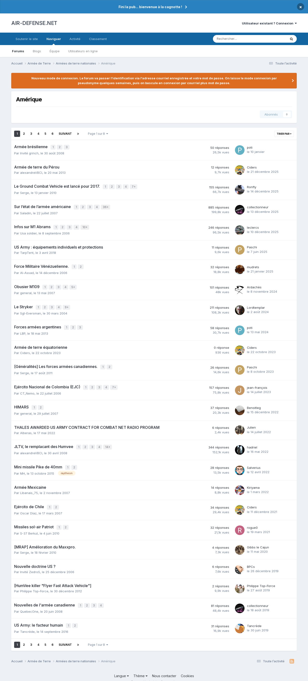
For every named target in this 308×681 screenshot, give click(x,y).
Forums (18, 51)
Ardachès (254, 285)
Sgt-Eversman (30, 310)
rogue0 (252, 521)
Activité (74, 39)
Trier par (284, 133)
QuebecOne (29, 604)
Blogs (37, 51)
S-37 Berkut (29, 526)
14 (108, 442)
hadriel (252, 442)
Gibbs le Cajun (258, 540)
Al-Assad (27, 270)
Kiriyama (253, 481)
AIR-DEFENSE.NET (34, 23)
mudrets (253, 265)
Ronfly (251, 186)
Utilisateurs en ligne (83, 51)
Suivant (65, 133)
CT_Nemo (27, 388)
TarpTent (27, 251)
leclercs (253, 226)
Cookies (187, 668)
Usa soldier (28, 231)
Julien (251, 422)
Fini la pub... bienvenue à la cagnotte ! (150, 7)
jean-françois (257, 383)
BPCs (251, 560)
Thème (140, 668)
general (26, 290)
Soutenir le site (27, 39)
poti (249, 147)
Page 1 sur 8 (98, 133)
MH (22, 467)
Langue (121, 668)
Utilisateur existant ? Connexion (269, 23)
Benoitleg (254, 403)
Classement (98, 39)
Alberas (26, 428)
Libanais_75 (29, 487)
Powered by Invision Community (154, 674)
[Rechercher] (238, 39)
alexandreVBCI (31, 172)
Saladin (25, 212)
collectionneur (257, 206)
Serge (24, 192)
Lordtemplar (256, 304)
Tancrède (27, 624)
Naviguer (53, 41)
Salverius (254, 462)
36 (106, 206)
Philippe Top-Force (34, 584)
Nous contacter (164, 668)
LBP (22, 330)
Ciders (252, 167)
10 (85, 225)
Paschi (252, 245)
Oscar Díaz (28, 506)
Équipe (55, 51)
